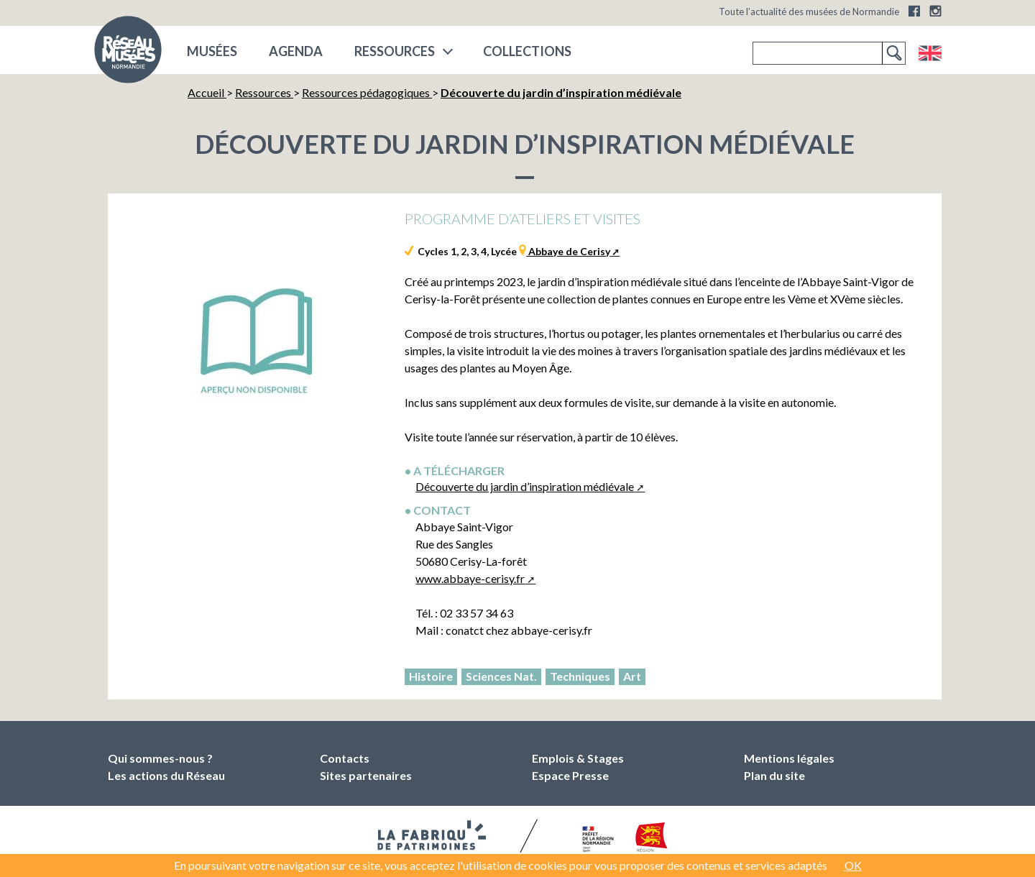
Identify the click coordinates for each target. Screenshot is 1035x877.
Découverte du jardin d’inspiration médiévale (524, 486)
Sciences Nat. (501, 676)
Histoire (431, 676)
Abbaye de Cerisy (568, 251)
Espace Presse (570, 775)
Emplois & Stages (578, 758)
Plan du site (774, 775)
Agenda (296, 51)
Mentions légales (789, 758)
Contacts (344, 758)
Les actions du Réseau (166, 775)
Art (632, 676)
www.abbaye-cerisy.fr (470, 578)
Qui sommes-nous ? (160, 758)
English (930, 53)
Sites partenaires (366, 775)
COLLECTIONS (527, 51)
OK (853, 865)
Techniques (580, 676)
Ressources (394, 51)
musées (212, 51)
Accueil (207, 92)
